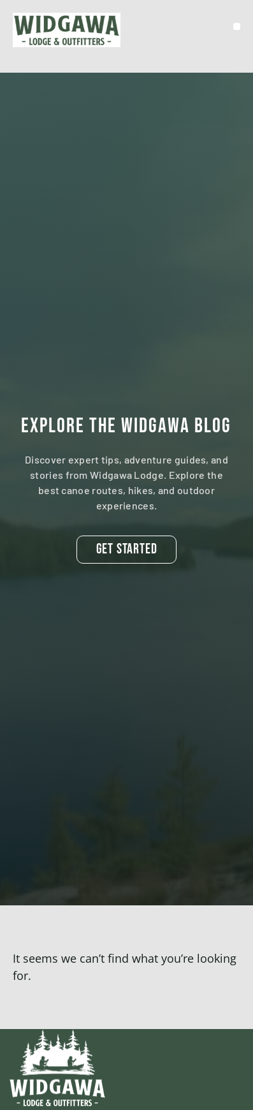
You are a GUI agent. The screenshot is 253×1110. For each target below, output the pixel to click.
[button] (236, 26)
